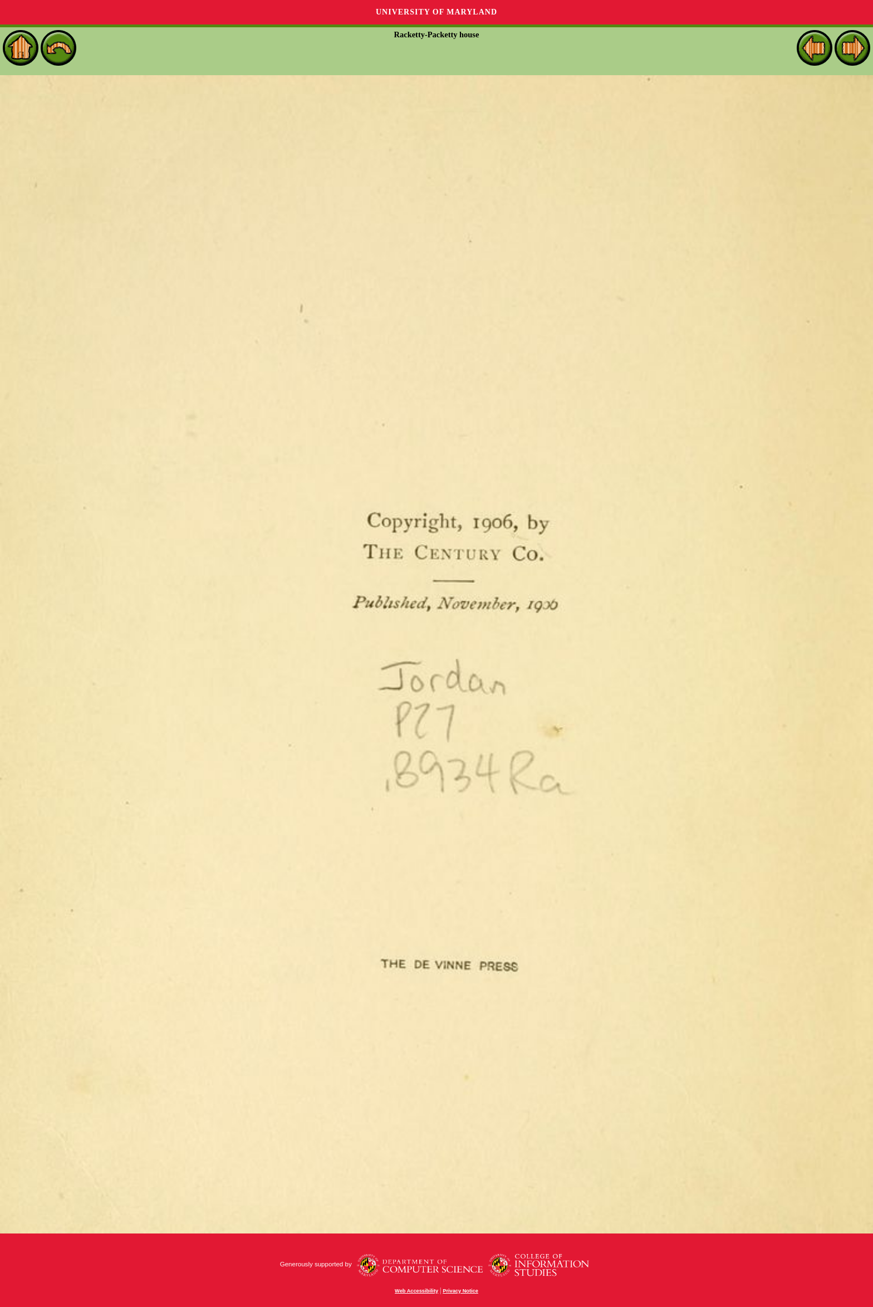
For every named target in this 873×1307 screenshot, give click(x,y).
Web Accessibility (416, 1291)
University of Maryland (436, 12)
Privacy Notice (460, 1291)
